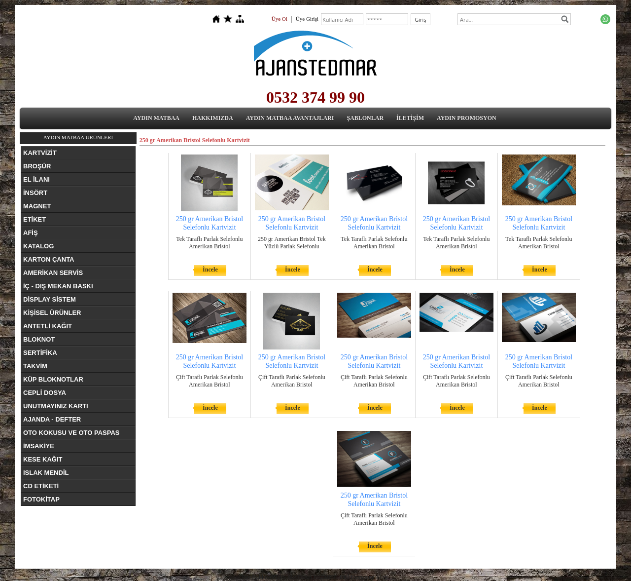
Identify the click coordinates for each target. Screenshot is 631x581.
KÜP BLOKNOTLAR (53, 379)
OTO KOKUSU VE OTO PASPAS (71, 432)
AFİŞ (30, 232)
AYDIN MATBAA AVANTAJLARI (290, 118)
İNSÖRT (35, 192)
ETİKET (34, 219)
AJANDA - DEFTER (52, 419)
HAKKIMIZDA (212, 118)
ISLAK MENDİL (46, 472)
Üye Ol (279, 19)
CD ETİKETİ (41, 486)
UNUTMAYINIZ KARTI (55, 406)
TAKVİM (35, 366)
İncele (210, 269)
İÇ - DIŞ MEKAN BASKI (58, 286)
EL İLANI (36, 179)
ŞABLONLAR (365, 118)
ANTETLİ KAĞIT (47, 326)
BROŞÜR (37, 166)
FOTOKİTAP (41, 499)
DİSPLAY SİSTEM (49, 299)
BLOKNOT (39, 339)
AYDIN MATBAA (156, 118)
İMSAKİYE (38, 446)
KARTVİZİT (40, 152)
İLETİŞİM (410, 118)
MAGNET (37, 206)
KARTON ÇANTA (48, 259)
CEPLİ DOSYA (44, 392)
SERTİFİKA (40, 352)
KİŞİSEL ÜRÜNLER (52, 312)
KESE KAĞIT (42, 459)
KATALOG (38, 246)
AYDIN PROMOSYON (466, 118)
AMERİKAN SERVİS (53, 272)
